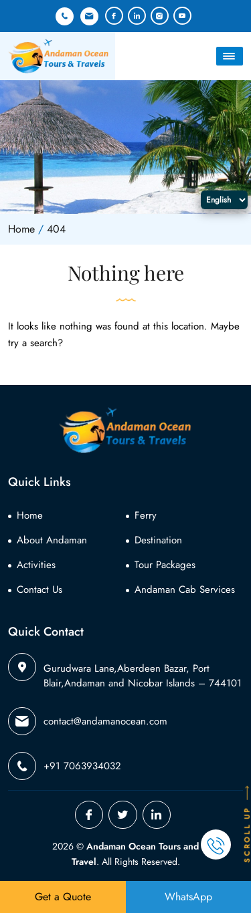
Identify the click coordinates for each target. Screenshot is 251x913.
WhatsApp (188, 896)
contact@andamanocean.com (89, 16)
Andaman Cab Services (185, 589)
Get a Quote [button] (63, 896)
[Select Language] (224, 199)
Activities (36, 564)
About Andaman (52, 540)
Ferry (146, 515)
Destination (158, 540)
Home (30, 515)
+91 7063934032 (65, 16)
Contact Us (39, 589)
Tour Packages (165, 564)
